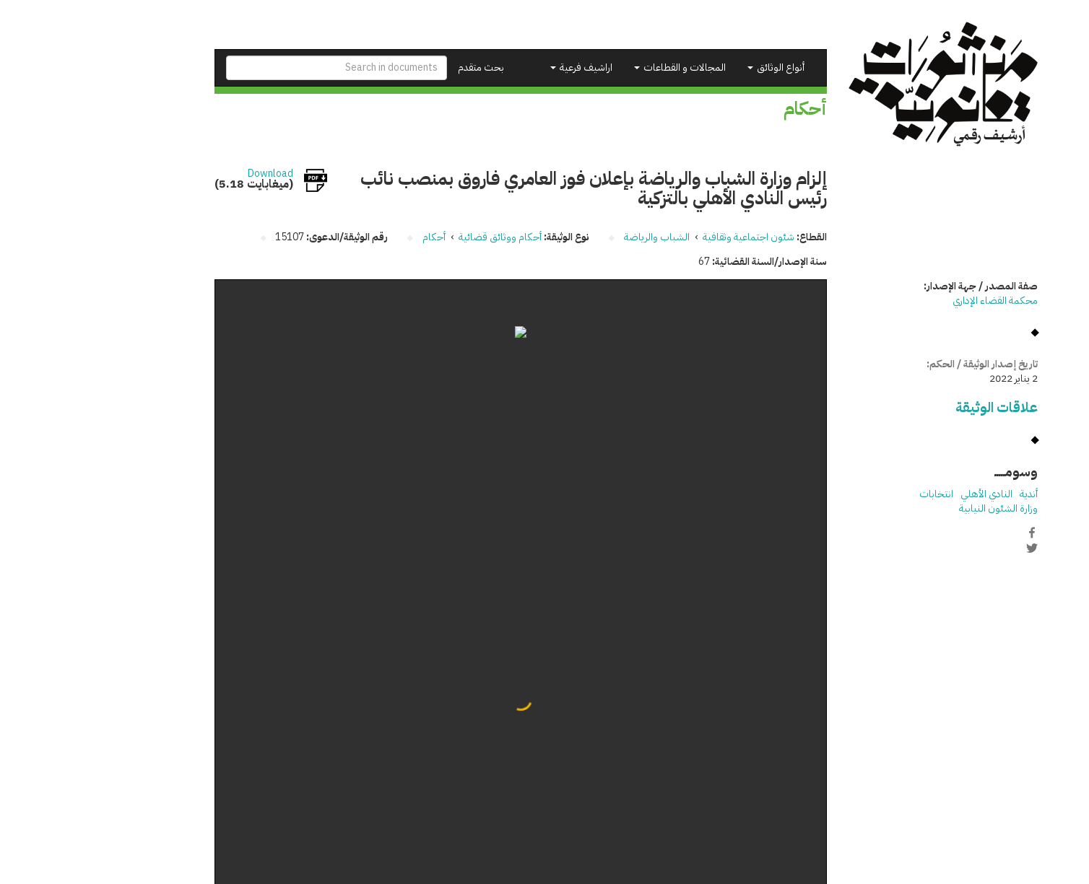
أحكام (352, 237)
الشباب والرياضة (575, 237)
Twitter (950, 547)
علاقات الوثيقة (915, 407)
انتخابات (855, 494)
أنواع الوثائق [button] (694, 67)
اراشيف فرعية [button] (500, 67)
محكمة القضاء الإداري (913, 300)
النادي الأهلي (905, 494)
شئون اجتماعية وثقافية (667, 237)
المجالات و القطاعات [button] (598, 67)
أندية (947, 494)
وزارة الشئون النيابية (916, 508)
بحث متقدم (399, 67)
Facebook (950, 532)
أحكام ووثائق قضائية (418, 237)
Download (189, 174)
